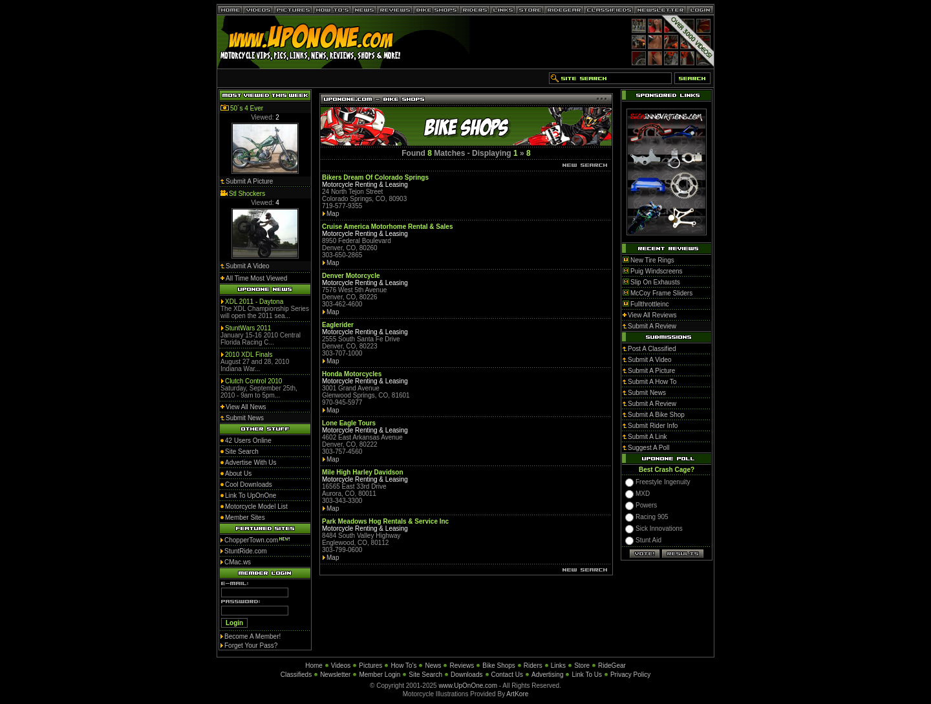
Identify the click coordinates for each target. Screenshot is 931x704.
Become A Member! (252, 636)
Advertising (547, 674)
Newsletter (335, 674)
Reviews (461, 665)
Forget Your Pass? (250, 645)
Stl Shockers (247, 193)
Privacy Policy (630, 674)
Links (558, 665)
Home (314, 665)
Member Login (379, 674)
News (433, 665)
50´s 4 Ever (246, 108)
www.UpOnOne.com (467, 685)
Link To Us (587, 674)
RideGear (612, 665)
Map (332, 213)
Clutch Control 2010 (253, 381)
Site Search (425, 674)
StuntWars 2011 (248, 328)
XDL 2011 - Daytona (254, 301)
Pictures (370, 665)
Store (582, 665)
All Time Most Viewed (256, 278)
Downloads (466, 674)
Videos (340, 665)
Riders (533, 665)
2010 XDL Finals (249, 354)
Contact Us (507, 674)
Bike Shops (498, 665)
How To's (403, 665)
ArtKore (517, 694)
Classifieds (296, 674)
